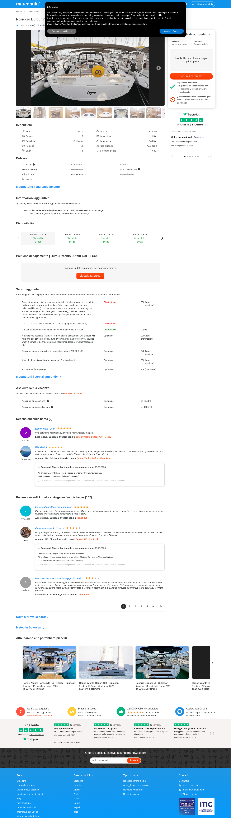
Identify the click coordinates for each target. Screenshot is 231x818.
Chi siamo (21, 781)
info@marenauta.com (191, 789)
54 (161, 606)
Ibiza (76, 811)
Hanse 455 (81, 518)
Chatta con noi (188, 794)
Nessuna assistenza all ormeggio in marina (59, 578)
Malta (76, 798)
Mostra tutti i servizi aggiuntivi (38, 376)
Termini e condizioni (26, 807)
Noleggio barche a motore (136, 785)
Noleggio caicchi (131, 794)
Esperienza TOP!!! (45, 428)
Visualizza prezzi (90, 275)
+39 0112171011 (189, 785)
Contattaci (184, 781)
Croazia (77, 785)
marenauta (27, 3)
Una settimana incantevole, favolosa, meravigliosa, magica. (64, 432)
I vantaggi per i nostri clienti (29, 794)
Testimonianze (23, 803)
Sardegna (78, 781)
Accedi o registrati (202, 4)
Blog (18, 798)
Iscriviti (134, 760)
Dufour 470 (83, 594)
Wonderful (41, 447)
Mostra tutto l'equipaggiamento (38, 186)
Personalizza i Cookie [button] (62, 31)
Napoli (77, 807)
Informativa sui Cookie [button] (151, 15)
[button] (182, 7)
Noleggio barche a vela (134, 781)
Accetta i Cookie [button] (171, 31)
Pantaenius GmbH (73, 393)
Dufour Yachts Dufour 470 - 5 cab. (93, 437)
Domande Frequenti (26, 785)
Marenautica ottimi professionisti (53, 507)
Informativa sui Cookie (27, 811)
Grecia (77, 789)
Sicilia (76, 794)
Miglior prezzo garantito (27, 789)
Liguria (77, 803)
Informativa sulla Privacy (28, 816)
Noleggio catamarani (133, 789)
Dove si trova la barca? (34, 616)
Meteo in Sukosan (30, 627)
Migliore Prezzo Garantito (39, 715)
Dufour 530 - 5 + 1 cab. (87, 539)
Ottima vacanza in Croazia (49, 528)
